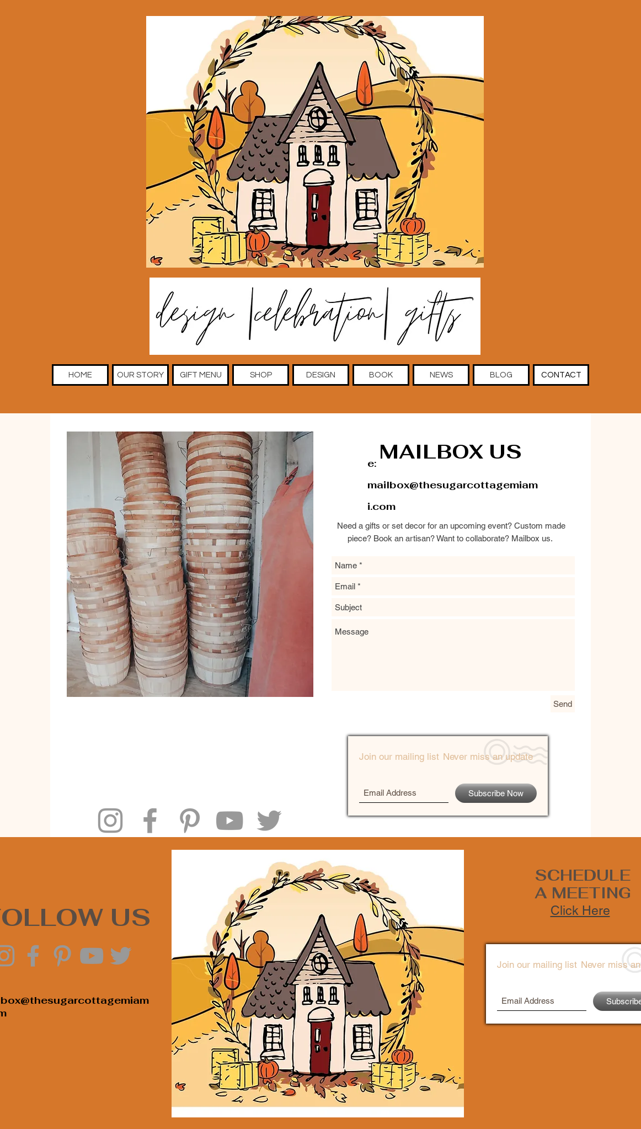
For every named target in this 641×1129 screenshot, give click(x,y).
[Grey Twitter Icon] (269, 820)
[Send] (563, 703)
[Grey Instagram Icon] (110, 820)
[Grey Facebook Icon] (150, 820)
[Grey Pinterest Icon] (189, 820)
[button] (140, 375)
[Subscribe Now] (496, 793)
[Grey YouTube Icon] (229, 820)
